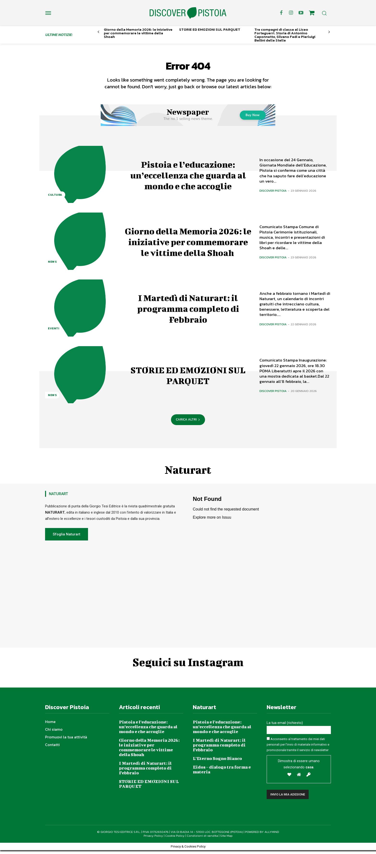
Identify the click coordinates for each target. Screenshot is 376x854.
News (52, 265)
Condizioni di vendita (202, 839)
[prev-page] (98, 32)
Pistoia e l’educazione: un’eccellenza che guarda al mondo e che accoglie (188, 178)
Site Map (226, 839)
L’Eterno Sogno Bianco (217, 762)
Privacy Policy (153, 839)
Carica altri (188, 423)
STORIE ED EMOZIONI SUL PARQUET (209, 29)
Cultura (55, 198)
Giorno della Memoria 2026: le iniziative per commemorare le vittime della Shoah (138, 33)
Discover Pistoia (273, 194)
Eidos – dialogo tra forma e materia (222, 773)
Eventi (53, 332)
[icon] (312, 14)
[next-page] (329, 32)
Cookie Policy (175, 839)
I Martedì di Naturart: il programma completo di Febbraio (188, 312)
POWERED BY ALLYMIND (262, 835)
